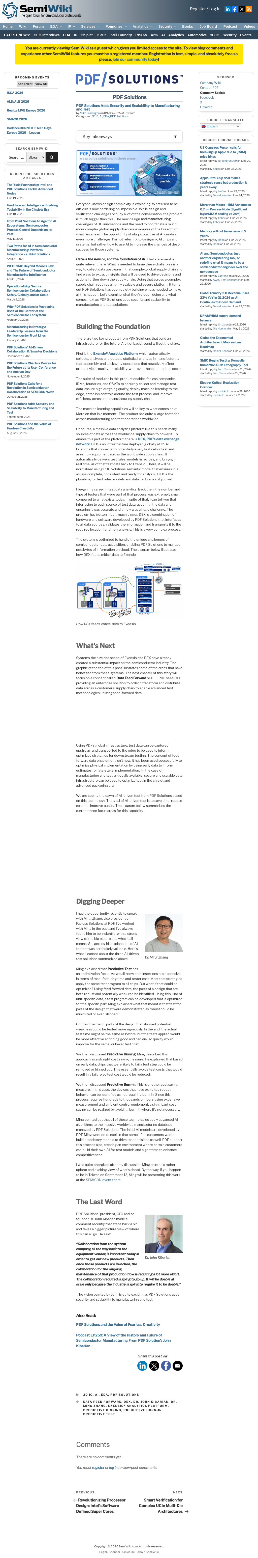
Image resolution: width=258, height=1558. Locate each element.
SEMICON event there (103, 1180)
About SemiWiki (148, 1551)
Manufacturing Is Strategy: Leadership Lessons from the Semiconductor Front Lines (27, 331)
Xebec (217, 169)
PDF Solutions (119, 116)
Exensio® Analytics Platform (138, 1406)
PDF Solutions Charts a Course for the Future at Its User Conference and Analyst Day (31, 367)
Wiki (22, 26)
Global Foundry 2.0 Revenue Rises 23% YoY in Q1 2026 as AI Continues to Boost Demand (224, 297)
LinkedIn (206, 107)
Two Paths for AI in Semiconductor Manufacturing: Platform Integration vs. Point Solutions (32, 250)
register (98, 1467)
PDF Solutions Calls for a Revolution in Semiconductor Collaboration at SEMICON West (30, 388)
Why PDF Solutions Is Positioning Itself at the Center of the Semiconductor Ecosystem (30, 311)
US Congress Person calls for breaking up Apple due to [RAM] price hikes (223, 152)
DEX (127, 1401)
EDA (56, 26)
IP (72, 26)
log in (113, 1467)
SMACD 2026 (17, 119)
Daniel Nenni (221, 195)
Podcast (230, 26)
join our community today (135, 59)
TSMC (101, 35)
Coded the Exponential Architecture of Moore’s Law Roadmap (220, 342)
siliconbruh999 (227, 160)
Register (198, 9)
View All (41, 84)
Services (91, 26)
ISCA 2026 (15, 93)
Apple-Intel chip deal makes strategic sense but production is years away (223, 182)
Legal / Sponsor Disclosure (117, 1551)
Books (187, 26)
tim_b (221, 324)
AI (163, 35)
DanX (221, 240)
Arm (154, 35)
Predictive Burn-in (142, 1410)
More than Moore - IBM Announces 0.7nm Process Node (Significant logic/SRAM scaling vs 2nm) (225, 209)
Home (8, 26)
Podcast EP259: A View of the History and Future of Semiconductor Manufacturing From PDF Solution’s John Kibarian (123, 1340)
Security (167, 26)
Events (246, 35)
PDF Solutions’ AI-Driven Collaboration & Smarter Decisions (32, 349)
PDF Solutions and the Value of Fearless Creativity (29, 426)
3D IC (214, 35)
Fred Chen (224, 369)
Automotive (197, 35)
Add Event (25, 84)
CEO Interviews (47, 35)
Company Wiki (210, 83)
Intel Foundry (121, 35)
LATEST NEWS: (17, 35)
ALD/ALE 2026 (18, 101)
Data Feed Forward (102, 1401)
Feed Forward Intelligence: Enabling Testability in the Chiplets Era (32, 207)
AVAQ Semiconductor (226, 280)
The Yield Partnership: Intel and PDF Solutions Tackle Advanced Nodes (30, 189)
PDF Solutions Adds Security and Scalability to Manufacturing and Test (30, 408)
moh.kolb (223, 391)
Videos (249, 26)
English (209, 126)
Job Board (208, 26)
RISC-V (141, 35)
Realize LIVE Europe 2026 (26, 110)
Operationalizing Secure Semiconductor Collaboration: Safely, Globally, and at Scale (28, 290)
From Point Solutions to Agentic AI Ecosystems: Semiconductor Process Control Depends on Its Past (31, 227)
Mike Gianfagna (90, 113)
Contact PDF (209, 88)
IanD (221, 191)
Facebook (207, 97)
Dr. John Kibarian (151, 1401)
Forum (38, 26)
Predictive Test (99, 1414)
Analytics (143, 26)
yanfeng (223, 276)
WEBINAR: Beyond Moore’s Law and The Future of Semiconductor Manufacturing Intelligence (31, 270)
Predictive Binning (102, 1410)
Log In (214, 9)
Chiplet (86, 35)
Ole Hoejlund (221, 328)
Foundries (116, 26)
